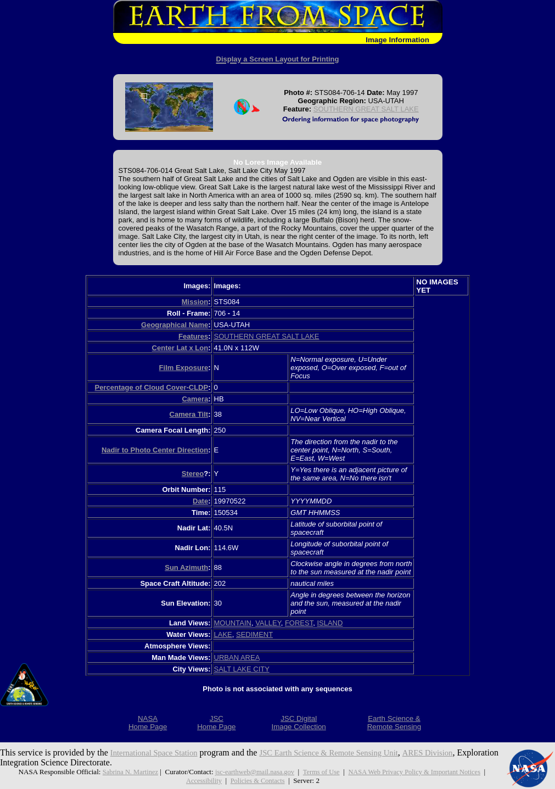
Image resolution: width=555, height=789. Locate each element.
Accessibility (202, 780)
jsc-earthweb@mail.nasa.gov (251, 772)
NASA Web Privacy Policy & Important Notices (419, 772)
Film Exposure (184, 367)
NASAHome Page (147, 722)
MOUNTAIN (232, 623)
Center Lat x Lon (180, 348)
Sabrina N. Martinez (123, 772)
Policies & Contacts (258, 780)
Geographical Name (174, 325)
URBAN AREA (237, 657)
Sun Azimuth (186, 567)
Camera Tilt (189, 414)
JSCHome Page (216, 722)
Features (193, 336)
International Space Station (157, 752)
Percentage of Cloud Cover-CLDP (152, 387)
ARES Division (450, 752)
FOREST (299, 623)
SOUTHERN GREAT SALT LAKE (366, 109)
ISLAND (330, 623)
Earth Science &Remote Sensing (394, 722)
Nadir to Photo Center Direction (155, 450)
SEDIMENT (254, 634)
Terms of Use (321, 772)
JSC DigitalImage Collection (298, 722)
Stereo (193, 473)
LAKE (223, 634)
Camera (195, 399)
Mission (195, 302)
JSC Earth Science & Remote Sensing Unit (343, 752)
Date (200, 501)
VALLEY (268, 623)
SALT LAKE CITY (242, 669)
